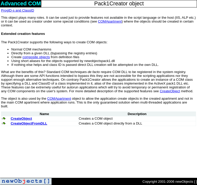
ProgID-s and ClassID (17, 10)
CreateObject (170, 91)
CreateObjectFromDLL (29, 123)
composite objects (36, 57)
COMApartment (110, 21)
